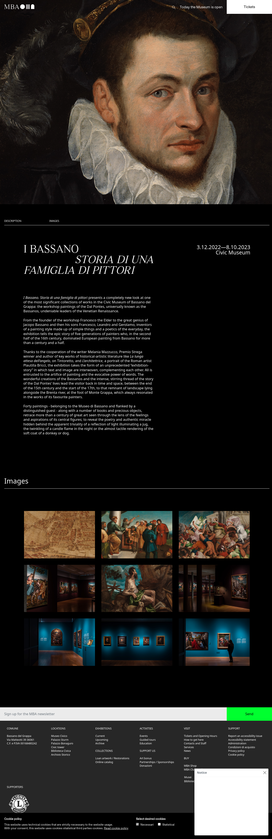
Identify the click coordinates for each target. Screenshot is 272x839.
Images (54, 221)
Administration (237, 743)
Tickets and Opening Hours (200, 736)
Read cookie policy (116, 828)
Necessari (147, 824)
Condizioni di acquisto (241, 747)
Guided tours (148, 740)
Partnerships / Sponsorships (157, 762)
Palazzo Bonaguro (62, 743)
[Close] (264, 772)
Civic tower (57, 747)
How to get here (194, 740)
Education (146, 743)
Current (100, 736)
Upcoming (101, 740)
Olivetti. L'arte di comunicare (217, 781)
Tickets (249, 7)
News (187, 751)
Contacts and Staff (195, 743)
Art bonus (146, 758)
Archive (99, 743)
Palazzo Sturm (60, 740)
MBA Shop (190, 766)
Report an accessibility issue (245, 736)
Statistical (168, 824)
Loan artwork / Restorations (112, 758)
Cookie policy (236, 754)
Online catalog (104, 762)
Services (189, 747)
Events (144, 736)
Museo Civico (59, 736)
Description (12, 221)
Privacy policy (236, 751)
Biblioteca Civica (61, 751)
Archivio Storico (60, 754)
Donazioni (146, 766)
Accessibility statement (242, 740)
